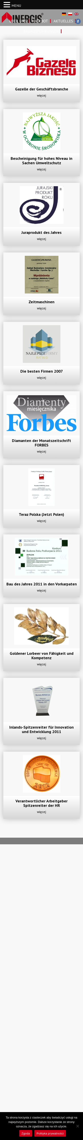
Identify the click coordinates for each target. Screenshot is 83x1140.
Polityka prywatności (50, 1133)
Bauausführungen (41, 31)
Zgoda (25, 1133)
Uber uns (18, 21)
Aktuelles (63, 21)
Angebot (40, 21)
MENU (16, 5)
